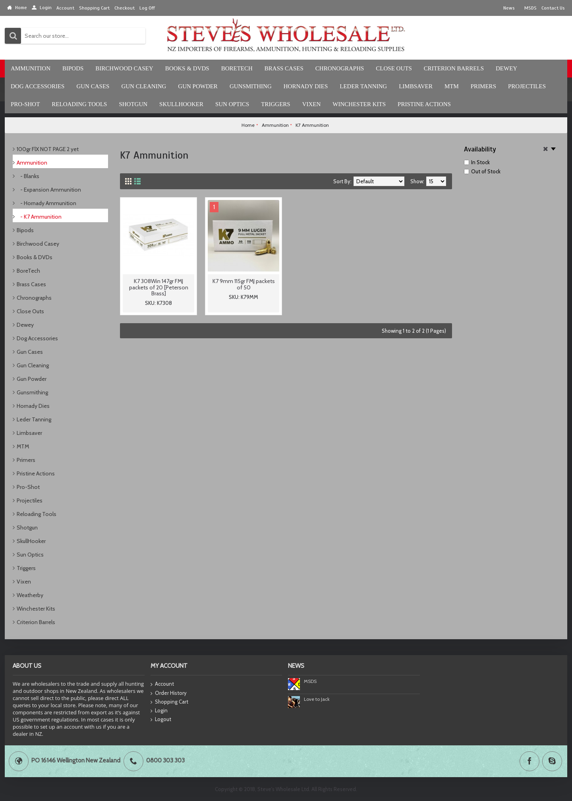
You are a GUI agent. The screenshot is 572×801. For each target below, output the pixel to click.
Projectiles (30, 500)
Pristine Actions (36, 473)
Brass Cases (31, 284)
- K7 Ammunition (39, 216)
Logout (161, 719)
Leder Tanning (34, 419)
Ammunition (32, 162)
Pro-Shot (28, 487)
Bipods (25, 230)
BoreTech (28, 270)
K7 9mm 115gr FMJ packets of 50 (244, 284)
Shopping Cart (169, 702)
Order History (169, 693)
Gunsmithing (32, 392)
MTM (23, 446)
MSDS (310, 681)
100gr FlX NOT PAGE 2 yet (48, 149)
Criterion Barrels (36, 622)
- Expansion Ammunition (49, 189)
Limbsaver (29, 432)
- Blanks (28, 176)
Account (162, 684)
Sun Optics (30, 554)
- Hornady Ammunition (46, 203)
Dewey (25, 324)
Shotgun (27, 527)
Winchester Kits (36, 608)
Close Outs (30, 311)
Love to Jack (317, 699)
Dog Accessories (37, 338)
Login (159, 710)
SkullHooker (31, 541)
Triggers (26, 568)
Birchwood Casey (38, 243)
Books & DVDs (34, 257)
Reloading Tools (36, 514)
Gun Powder (31, 378)
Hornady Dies (33, 405)
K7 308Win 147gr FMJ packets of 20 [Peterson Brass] (158, 287)
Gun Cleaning (33, 365)
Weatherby (30, 595)
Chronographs (34, 297)
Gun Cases (30, 351)
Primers (26, 460)
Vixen (24, 581)
